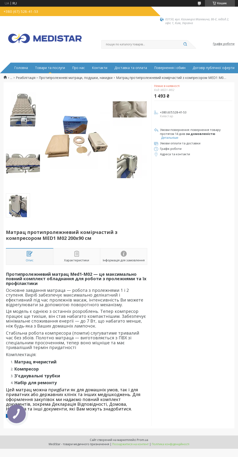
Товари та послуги (50, 67)
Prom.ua (142, 440)
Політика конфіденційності (170, 444)
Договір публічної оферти (213, 67)
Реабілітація (25, 78)
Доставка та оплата (130, 67)
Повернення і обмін (170, 67)
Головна (21, 67)
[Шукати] (185, 44)
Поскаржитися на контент (130, 444)
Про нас (78, 67)
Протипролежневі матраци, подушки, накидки (76, 78)
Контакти (99, 67)
